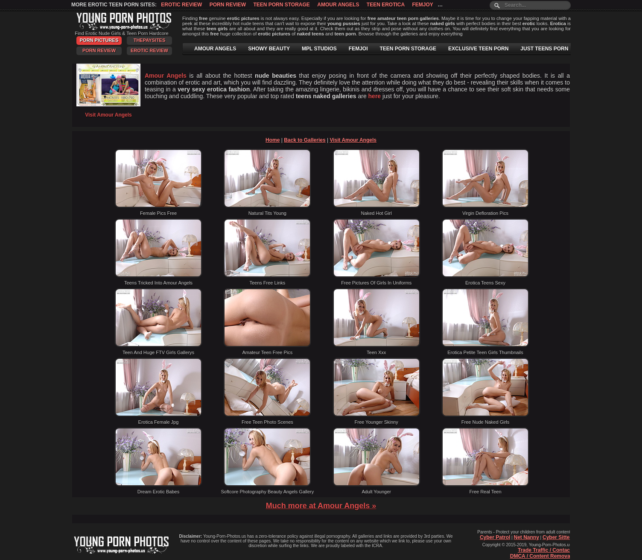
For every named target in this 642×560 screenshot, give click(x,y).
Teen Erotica (386, 5)
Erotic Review (181, 5)
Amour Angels (338, 5)
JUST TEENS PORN (544, 49)
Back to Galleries (304, 140)
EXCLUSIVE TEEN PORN (478, 49)
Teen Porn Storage (281, 5)
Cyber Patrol (495, 537)
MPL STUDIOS (319, 49)
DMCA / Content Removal (541, 556)
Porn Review (228, 5)
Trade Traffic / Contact (545, 550)
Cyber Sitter (557, 537)
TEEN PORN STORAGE (408, 49)
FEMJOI (358, 49)
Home (273, 140)
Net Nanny (526, 537)
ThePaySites (150, 40)
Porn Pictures (99, 40)
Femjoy (422, 5)
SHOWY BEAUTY (269, 49)
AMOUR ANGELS (215, 49)
